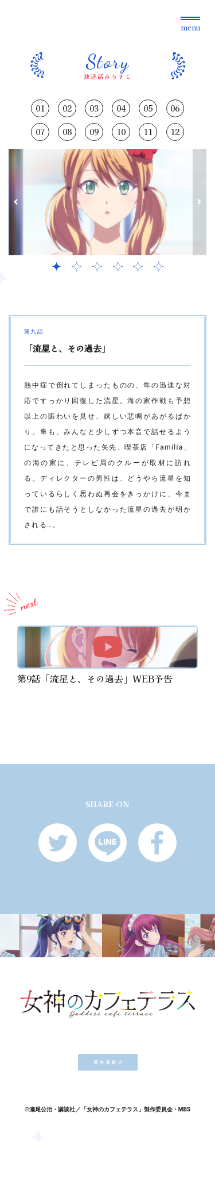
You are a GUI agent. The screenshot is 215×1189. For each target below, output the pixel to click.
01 (40, 108)
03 (94, 108)
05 (148, 108)
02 (67, 108)
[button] (16, 202)
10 (121, 131)
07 (40, 131)
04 (121, 108)
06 (174, 108)
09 (94, 131)
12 (174, 131)
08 (67, 131)
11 (148, 131)
